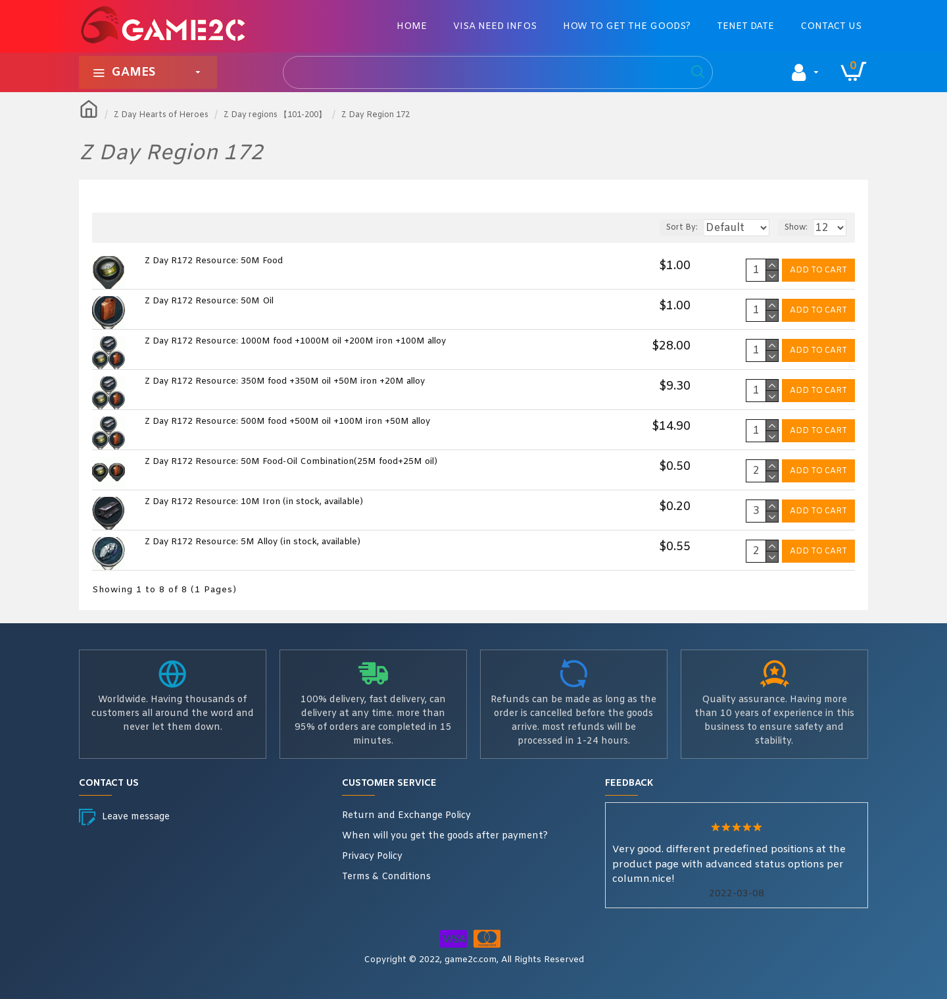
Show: (801, 227)
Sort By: (669, 227)
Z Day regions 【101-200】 (275, 115)
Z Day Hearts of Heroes (161, 115)
